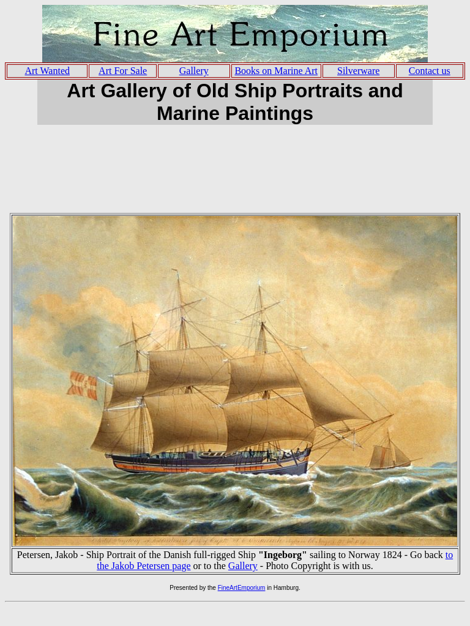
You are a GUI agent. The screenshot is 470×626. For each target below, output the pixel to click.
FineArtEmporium (242, 587)
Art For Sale (123, 70)
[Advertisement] (235, 174)
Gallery (243, 566)
